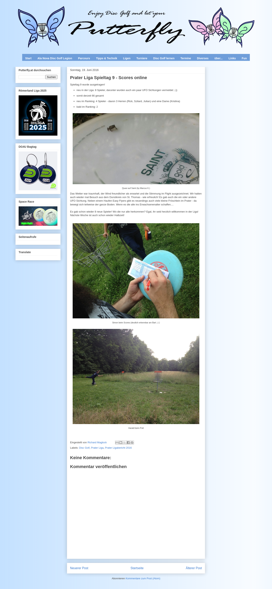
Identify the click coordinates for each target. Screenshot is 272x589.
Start (28, 58)
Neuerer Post (79, 568)
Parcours (84, 58)
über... (218, 58)
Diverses (202, 58)
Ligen (126, 58)
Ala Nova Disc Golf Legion (54, 58)
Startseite (137, 568)
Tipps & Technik (106, 58)
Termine (185, 58)
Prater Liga (97, 447)
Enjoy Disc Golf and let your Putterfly (59, 13)
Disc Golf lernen (163, 58)
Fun (244, 58)
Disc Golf (84, 447)
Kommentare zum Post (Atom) (143, 578)
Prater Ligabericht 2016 (118, 447)
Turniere (141, 58)
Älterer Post (194, 568)
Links (232, 58)
